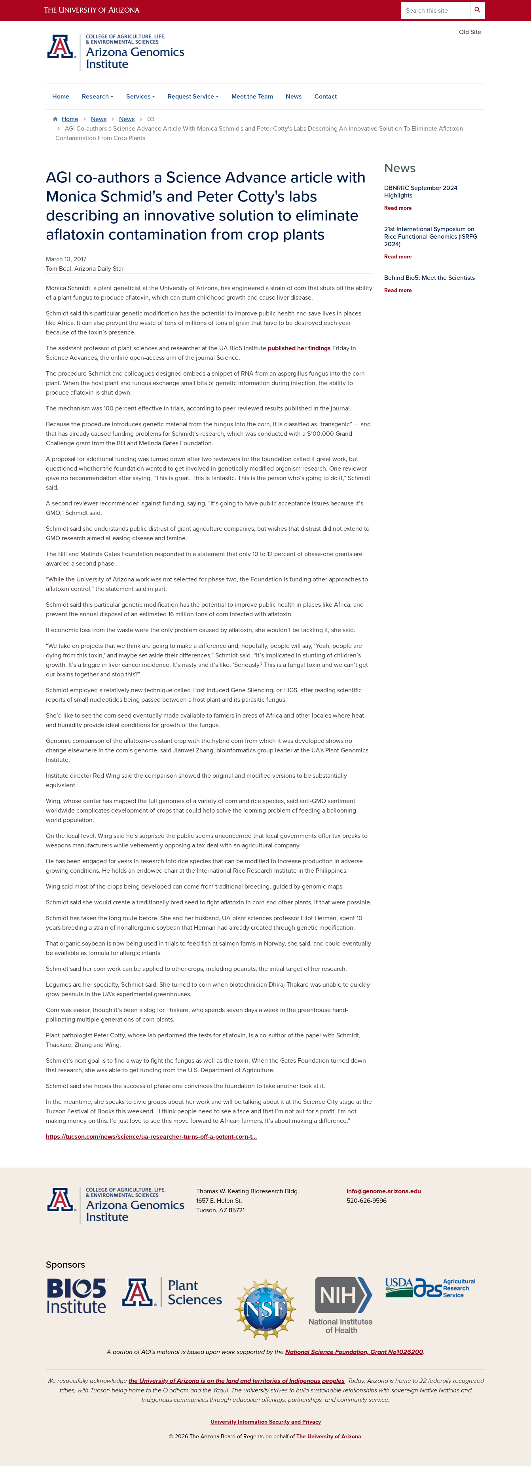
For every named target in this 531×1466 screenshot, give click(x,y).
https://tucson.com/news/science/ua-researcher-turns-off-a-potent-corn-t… (151, 1137)
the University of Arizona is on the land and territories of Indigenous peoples (237, 1381)
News (294, 97)
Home (60, 97)
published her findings (299, 348)
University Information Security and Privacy (266, 1422)
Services (138, 97)
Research (95, 97)
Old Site (470, 32)
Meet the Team (252, 97)
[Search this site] (435, 10)
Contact (326, 97)
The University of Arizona (328, 1436)
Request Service (191, 97)
